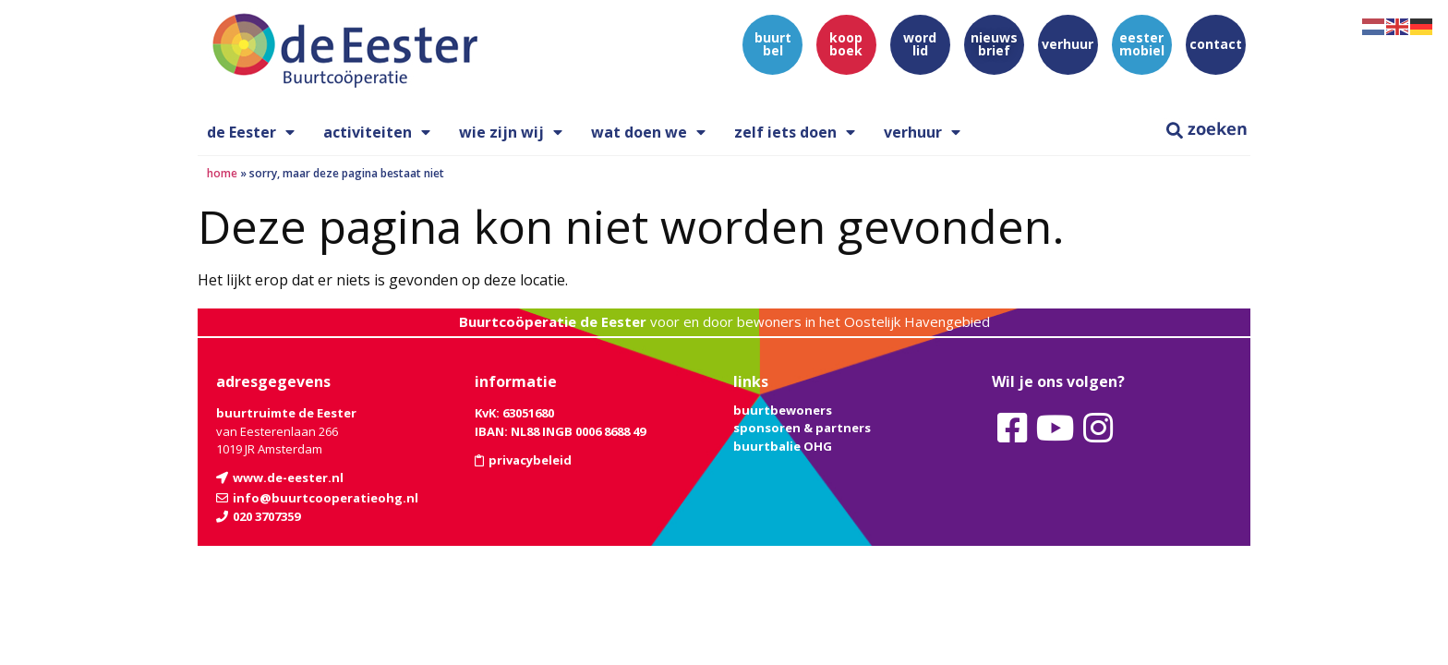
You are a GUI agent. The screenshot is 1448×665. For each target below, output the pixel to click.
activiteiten (376, 132)
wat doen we (648, 132)
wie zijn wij (510, 132)
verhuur (922, 132)
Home (222, 173)
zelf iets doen (794, 132)
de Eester (251, 132)
